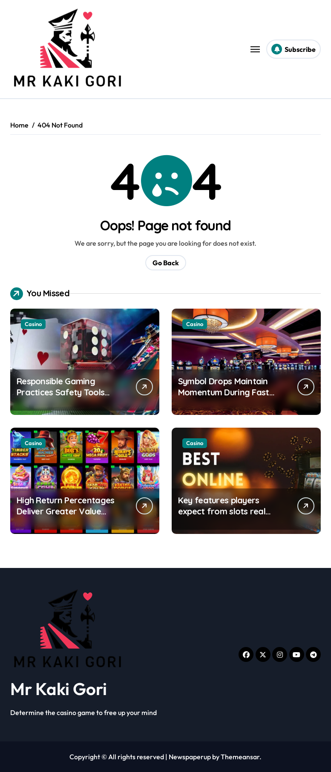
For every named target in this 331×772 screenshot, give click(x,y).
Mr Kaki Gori (58, 688)
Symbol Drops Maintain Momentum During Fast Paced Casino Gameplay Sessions (225, 398)
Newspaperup (190, 756)
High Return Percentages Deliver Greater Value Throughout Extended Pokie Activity (65, 517)
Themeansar (240, 756)
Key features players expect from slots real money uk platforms (221, 511)
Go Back (166, 262)
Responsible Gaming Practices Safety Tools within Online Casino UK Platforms (62, 398)
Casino (33, 324)
